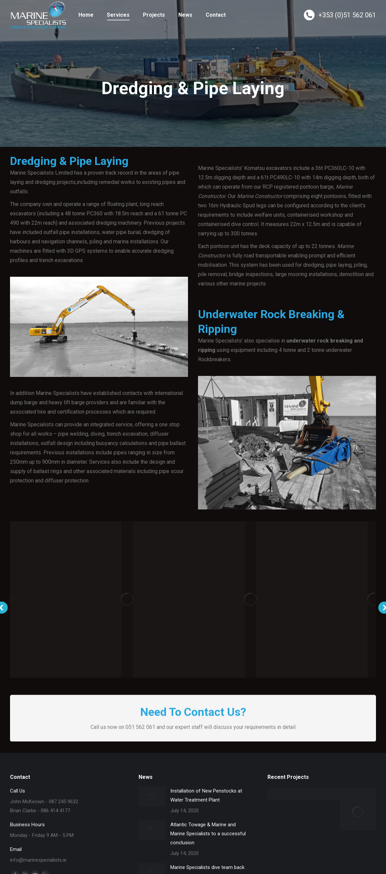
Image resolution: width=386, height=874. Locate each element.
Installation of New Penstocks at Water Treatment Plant (206, 795)
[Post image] (152, 797)
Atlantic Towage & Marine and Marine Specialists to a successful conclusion (208, 834)
